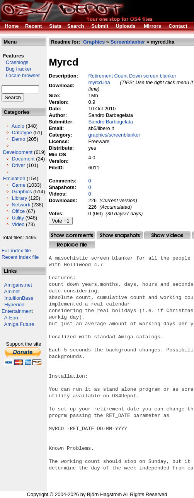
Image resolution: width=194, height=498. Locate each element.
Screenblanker (128, 42)
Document (23, 159)
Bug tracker (16, 69)
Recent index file (20, 257)
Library (19, 198)
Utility (18, 218)
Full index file (16, 250)
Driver (18, 165)
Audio (18, 126)
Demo (18, 139)
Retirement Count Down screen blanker (132, 76)
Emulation (14, 178)
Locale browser (21, 75)
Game (18, 185)
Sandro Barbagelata (110, 122)
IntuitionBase (18, 298)
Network (21, 205)
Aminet (12, 291)
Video (18, 224)
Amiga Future (19, 324)
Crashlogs (15, 62)
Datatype (22, 132)
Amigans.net (18, 285)
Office (18, 211)
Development (18, 152)
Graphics (22, 191)
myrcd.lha (99, 82)
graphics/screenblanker (114, 135)
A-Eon (11, 318)
